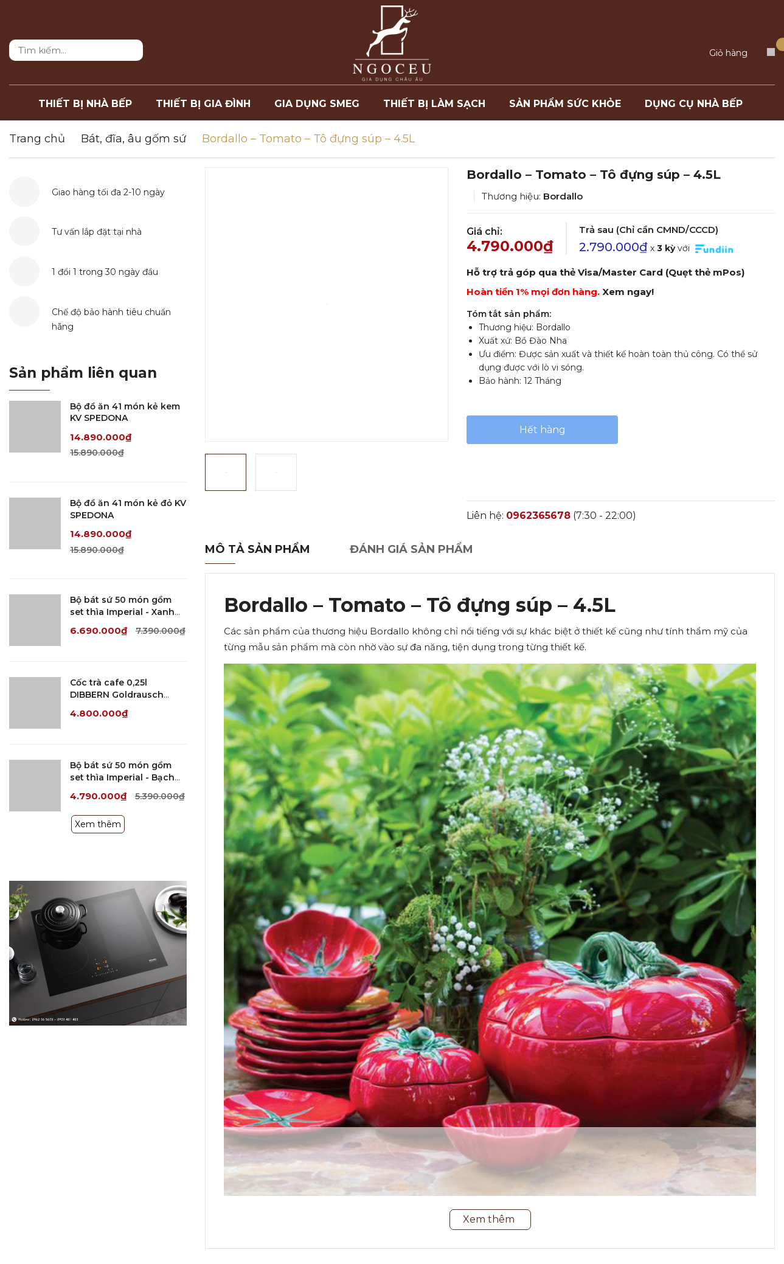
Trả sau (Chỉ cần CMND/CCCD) (648, 229)
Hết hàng (542, 430)
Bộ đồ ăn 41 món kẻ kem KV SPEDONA (125, 412)
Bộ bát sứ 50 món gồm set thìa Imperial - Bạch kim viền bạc (122, 777)
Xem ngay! (628, 291)
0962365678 (538, 515)
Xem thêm (98, 824)
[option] (326, 304)
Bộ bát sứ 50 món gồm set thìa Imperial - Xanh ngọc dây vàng (122, 611)
